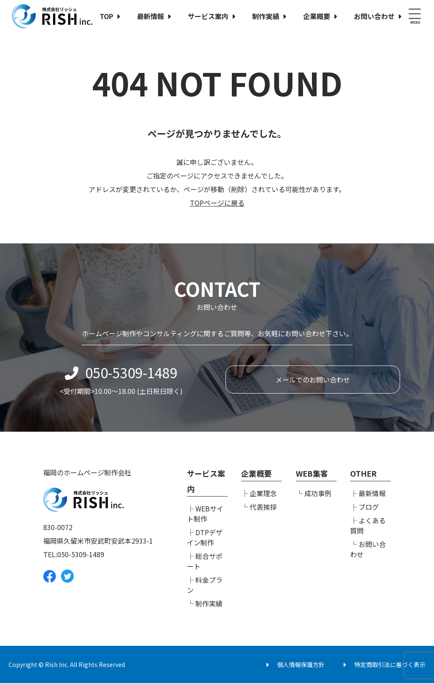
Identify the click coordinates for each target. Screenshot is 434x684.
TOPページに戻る (217, 203)
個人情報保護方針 (301, 665)
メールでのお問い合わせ (312, 382)
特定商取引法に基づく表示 (390, 665)
